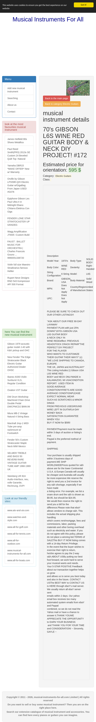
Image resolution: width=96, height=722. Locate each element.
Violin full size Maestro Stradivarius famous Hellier (18, 267)
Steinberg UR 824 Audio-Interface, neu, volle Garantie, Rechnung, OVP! (18, 481)
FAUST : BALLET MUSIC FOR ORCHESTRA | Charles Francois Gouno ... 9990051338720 (16, 249)
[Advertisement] (48, 49)
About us (11, 105)
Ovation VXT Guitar (17, 390)
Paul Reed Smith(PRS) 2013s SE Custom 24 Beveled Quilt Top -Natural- (18, 154)
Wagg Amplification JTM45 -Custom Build (18, 233)
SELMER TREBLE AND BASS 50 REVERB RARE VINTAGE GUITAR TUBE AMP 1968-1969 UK (19, 461)
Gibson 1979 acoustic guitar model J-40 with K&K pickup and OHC (18, 347)
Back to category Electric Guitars (61, 104)
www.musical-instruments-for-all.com (19, 552)
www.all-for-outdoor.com (13, 542)
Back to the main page (56, 98)
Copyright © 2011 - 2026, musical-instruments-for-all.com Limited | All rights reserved (48, 699)
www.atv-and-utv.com (18, 510)
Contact (11, 111)
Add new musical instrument (16, 90)
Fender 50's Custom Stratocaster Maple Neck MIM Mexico (17, 443)
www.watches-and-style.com (17, 519)
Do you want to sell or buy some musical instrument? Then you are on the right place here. (48, 706)
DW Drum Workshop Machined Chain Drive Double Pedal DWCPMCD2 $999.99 (18, 401)
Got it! (83, 4)
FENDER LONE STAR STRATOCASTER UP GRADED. (18, 221)
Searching (12, 98)
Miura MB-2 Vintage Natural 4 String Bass (18, 415)
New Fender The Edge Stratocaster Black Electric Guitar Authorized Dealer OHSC (19, 363)
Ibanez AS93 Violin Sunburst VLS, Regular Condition (17, 380)
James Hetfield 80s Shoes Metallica (17, 141)
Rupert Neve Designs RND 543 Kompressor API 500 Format (18, 281)
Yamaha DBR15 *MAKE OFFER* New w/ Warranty (18, 168)
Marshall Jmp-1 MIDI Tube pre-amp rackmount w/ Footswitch (18, 428)
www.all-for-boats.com (18, 560)
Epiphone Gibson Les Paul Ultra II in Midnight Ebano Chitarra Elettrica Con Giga (18, 205)
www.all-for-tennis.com (19, 533)
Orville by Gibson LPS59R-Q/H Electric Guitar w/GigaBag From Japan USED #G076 (18, 185)
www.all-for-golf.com (17, 527)
